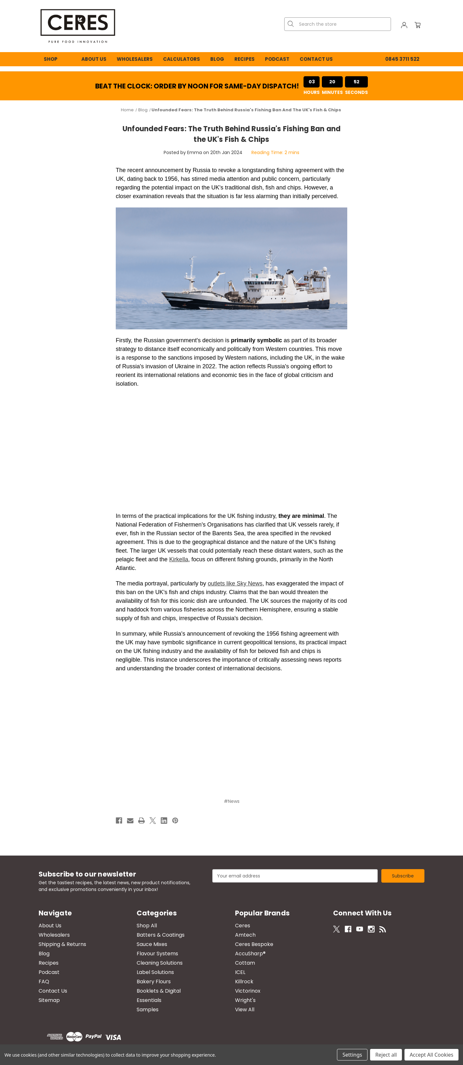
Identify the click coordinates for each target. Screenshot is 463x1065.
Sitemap (49, 1000)
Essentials (149, 1000)
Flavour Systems (157, 953)
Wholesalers (135, 59)
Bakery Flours (154, 981)
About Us (93, 59)
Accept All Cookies (431, 1054)
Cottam (245, 963)
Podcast (277, 59)
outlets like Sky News (235, 583)
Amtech (245, 935)
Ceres (242, 925)
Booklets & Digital (159, 991)
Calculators (181, 59)
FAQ (44, 981)
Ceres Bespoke (254, 944)
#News (232, 801)
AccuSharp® (250, 953)
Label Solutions (155, 972)
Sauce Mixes (152, 944)
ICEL (240, 972)
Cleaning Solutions (160, 963)
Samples (148, 1009)
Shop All (147, 925)
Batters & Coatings (161, 935)
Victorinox (247, 991)
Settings (352, 1054)
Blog (217, 59)
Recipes (244, 59)
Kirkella (178, 559)
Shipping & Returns (62, 944)
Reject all (386, 1054)
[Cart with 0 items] (417, 26)
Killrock (244, 981)
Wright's (245, 1000)
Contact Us (316, 59)
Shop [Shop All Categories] (51, 59)
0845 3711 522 (402, 59)
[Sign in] (404, 26)
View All (244, 1009)
